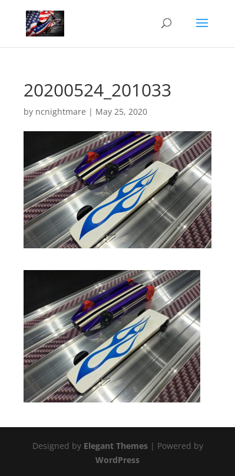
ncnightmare (60, 111)
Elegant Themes (116, 445)
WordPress (117, 459)
